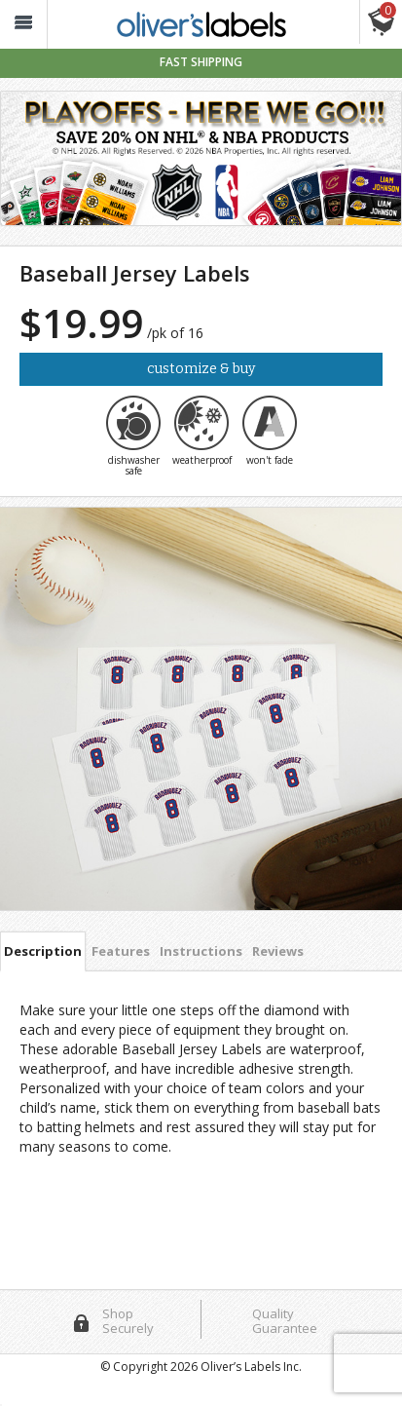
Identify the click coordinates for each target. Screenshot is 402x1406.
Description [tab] (43, 951)
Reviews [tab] (278, 951)
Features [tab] (120, 951)
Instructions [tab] (201, 951)
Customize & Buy (201, 369)
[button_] (23, 25)
